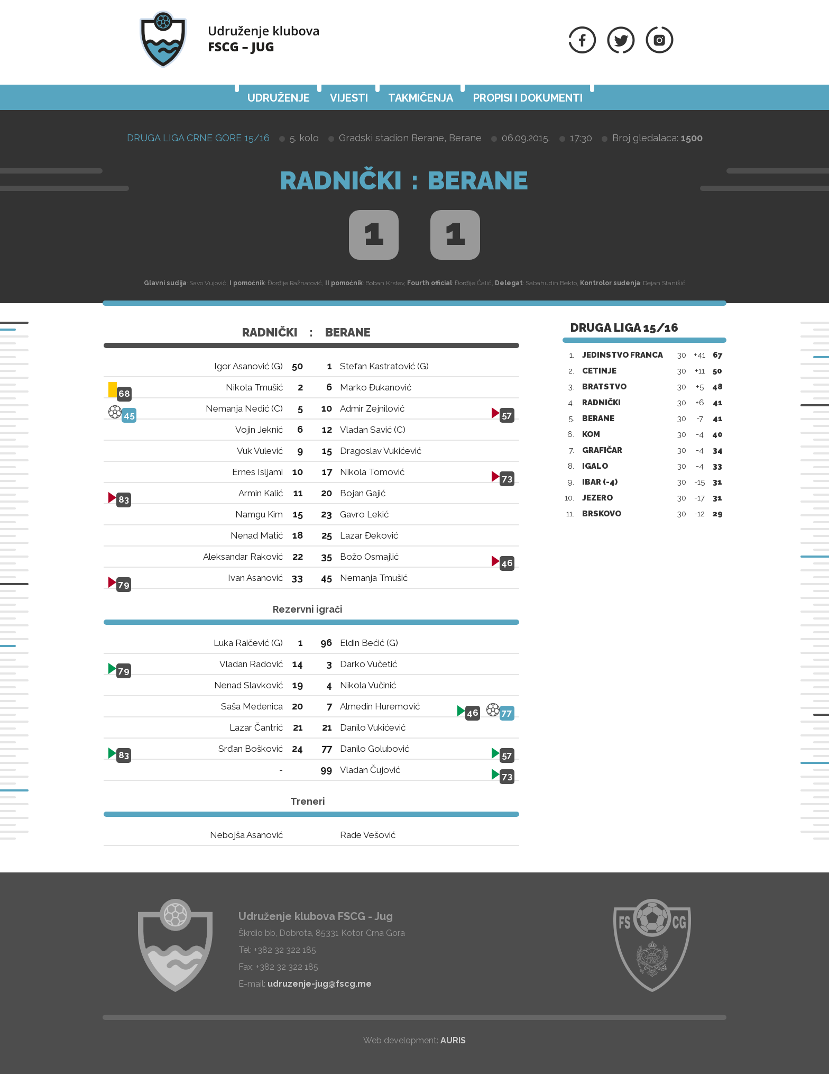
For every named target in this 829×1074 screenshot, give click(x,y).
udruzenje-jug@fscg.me (320, 984)
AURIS (453, 1040)
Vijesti (349, 98)
